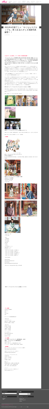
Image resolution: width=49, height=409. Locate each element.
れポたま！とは (21, 398)
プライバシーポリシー (22, 400)
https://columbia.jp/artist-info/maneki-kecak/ (11, 263)
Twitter (3, 399)
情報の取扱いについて (22, 399)
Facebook (4, 398)
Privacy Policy (19, 406)
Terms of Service (24, 406)
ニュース (4, 23)
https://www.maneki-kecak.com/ (9, 260)
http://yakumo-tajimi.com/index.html (10, 352)
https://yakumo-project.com (9, 333)
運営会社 (20, 401)
